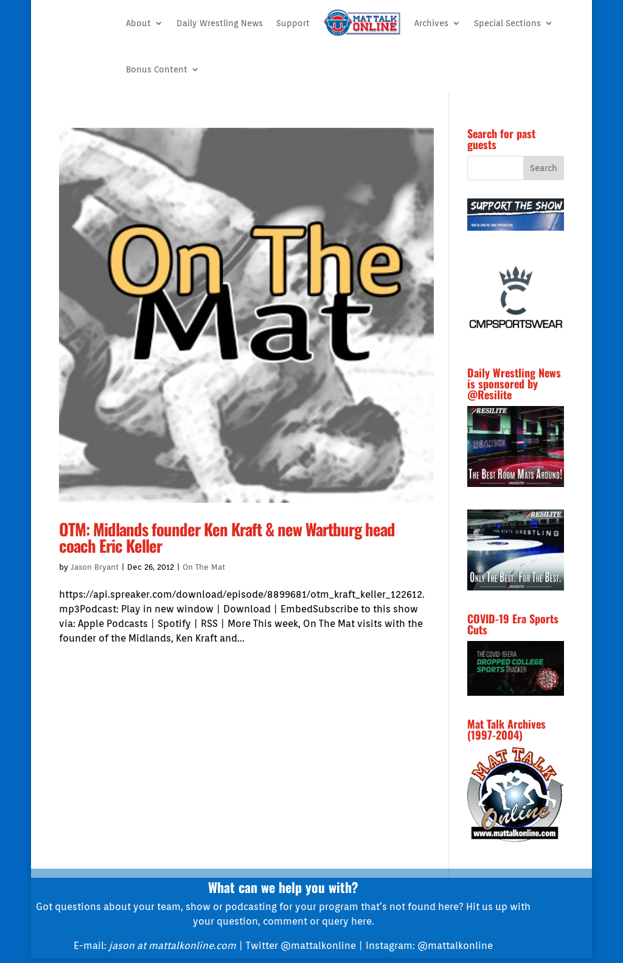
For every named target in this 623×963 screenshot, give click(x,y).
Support (293, 23)
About (138, 23)
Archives (431, 23)
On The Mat (204, 567)
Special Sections (507, 23)
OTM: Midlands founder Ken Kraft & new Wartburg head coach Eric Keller (227, 537)
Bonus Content (156, 69)
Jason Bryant (95, 567)
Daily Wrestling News (219, 23)
